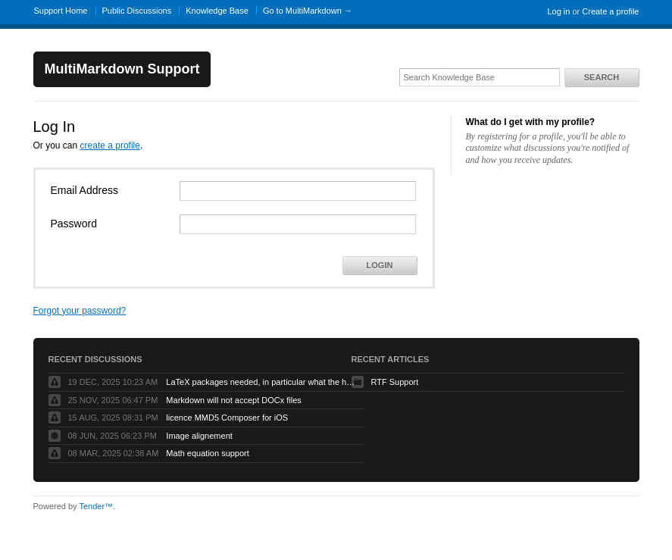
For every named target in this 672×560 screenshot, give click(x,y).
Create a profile (610, 11)
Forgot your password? (80, 310)
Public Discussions (137, 10)
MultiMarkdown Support (122, 69)
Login (380, 265)
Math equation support (207, 453)
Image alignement (199, 435)
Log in (558, 11)
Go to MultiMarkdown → (307, 10)
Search (601, 77)
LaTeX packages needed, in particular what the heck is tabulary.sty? (260, 381)
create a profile (110, 145)
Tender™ (96, 506)
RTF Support (395, 381)
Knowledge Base (217, 10)
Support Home (61, 10)
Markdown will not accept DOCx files (234, 400)
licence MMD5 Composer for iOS (227, 417)
